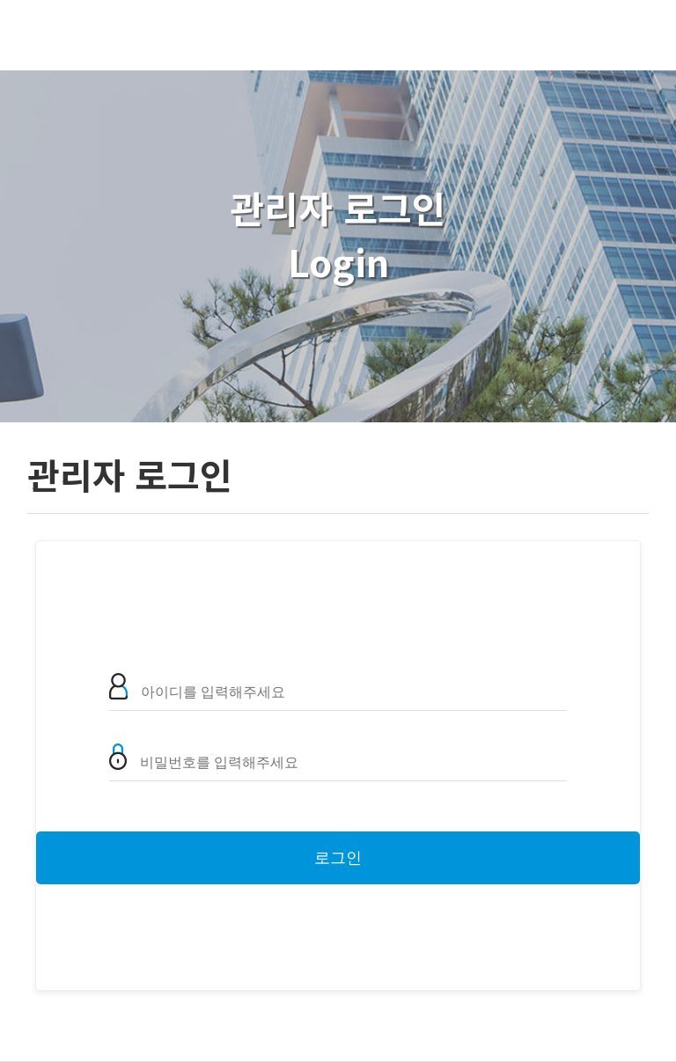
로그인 (338, 858)
